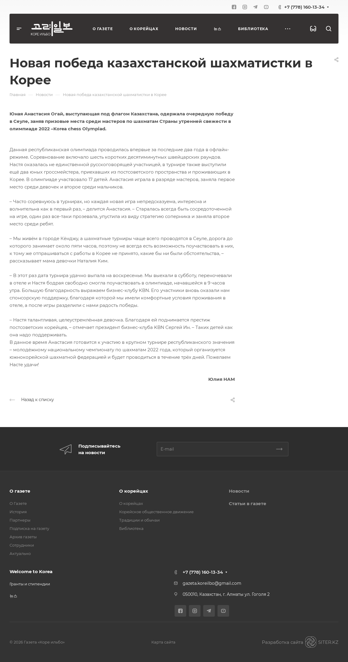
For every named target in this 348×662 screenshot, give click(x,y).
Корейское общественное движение (156, 511)
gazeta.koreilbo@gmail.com (212, 583)
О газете (20, 491)
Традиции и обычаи (139, 520)
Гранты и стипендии (30, 583)
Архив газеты (23, 536)
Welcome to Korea (31, 571)
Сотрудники (22, 545)
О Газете (18, 503)
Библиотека (131, 528)
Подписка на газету (29, 528)
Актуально (20, 553)
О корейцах (133, 491)
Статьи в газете (247, 503)
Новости (239, 491)
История (18, 511)
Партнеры (20, 520)
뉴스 (13, 595)
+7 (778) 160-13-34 (304, 7)
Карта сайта (163, 642)
